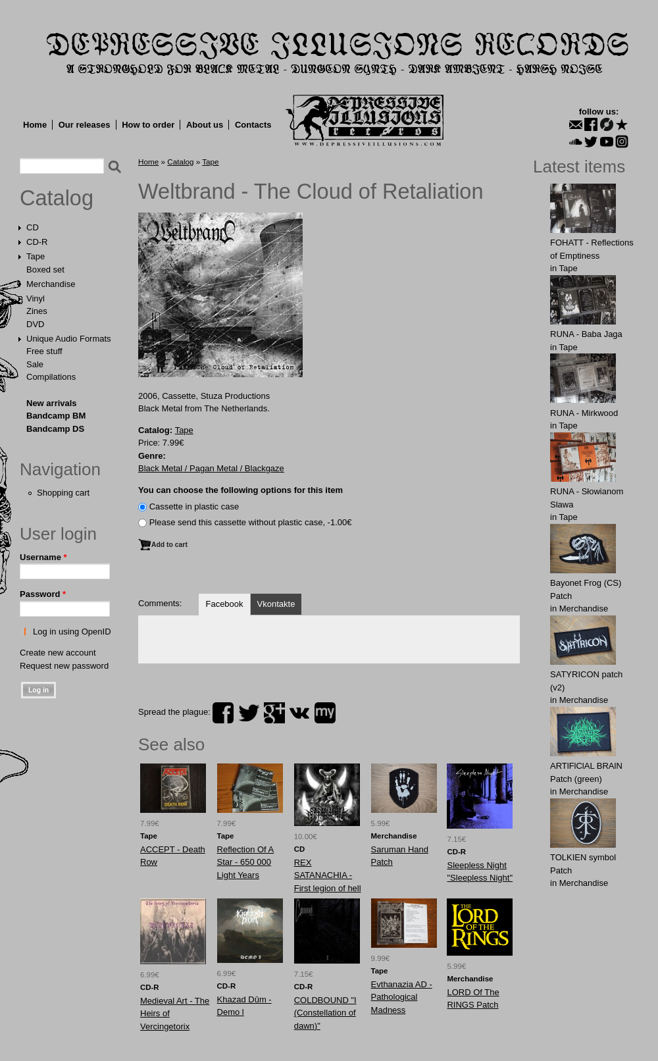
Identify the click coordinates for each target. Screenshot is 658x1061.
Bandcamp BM (56, 416)
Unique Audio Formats (68, 339)
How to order (148, 125)
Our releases (85, 125)
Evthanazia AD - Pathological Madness (401, 997)
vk (299, 712)
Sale (34, 364)
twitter (248, 712)
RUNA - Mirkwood (584, 413)
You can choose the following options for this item (240, 490)
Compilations (51, 377)
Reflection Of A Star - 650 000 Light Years (245, 862)
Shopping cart (63, 493)
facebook (223, 712)
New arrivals (51, 403)
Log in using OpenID (72, 631)
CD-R (37, 242)
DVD (35, 324)
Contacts (253, 125)
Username (43, 557)
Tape (35, 256)
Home (35, 125)
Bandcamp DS (55, 429)
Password (43, 594)
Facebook (224, 604)
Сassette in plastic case (194, 506)
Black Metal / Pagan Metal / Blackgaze (211, 468)
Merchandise (50, 284)
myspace (325, 712)
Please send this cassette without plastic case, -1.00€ (250, 522)
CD (32, 227)
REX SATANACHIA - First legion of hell (327, 875)
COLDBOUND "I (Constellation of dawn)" (325, 1013)
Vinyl (35, 298)
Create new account (58, 653)
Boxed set (45, 269)
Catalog (56, 198)
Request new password (64, 666)
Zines (36, 311)
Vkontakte (276, 604)
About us (204, 125)
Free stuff (44, 351)
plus (274, 712)
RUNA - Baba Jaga (586, 334)
